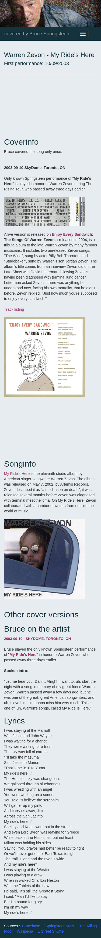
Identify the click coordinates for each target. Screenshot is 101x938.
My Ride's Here (17, 473)
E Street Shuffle (50, 931)
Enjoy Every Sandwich (72, 234)
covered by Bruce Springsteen (36, 33)
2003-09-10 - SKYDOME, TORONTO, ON (37, 639)
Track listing (14, 309)
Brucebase (31, 926)
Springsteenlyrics (59, 926)
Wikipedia (25, 931)
